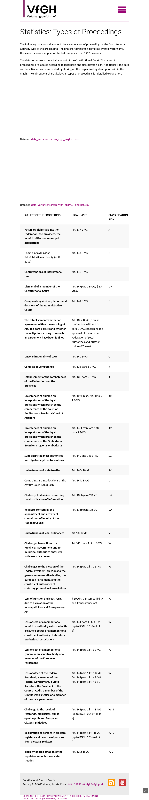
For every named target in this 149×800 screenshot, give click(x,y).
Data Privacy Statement (54, 796)
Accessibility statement (84, 796)
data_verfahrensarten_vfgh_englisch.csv (55, 139)
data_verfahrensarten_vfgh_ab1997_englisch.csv (60, 205)
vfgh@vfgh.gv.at (94, 784)
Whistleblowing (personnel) (39, 798)
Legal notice (30, 796)
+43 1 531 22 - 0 (76, 784)
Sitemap (62, 798)
